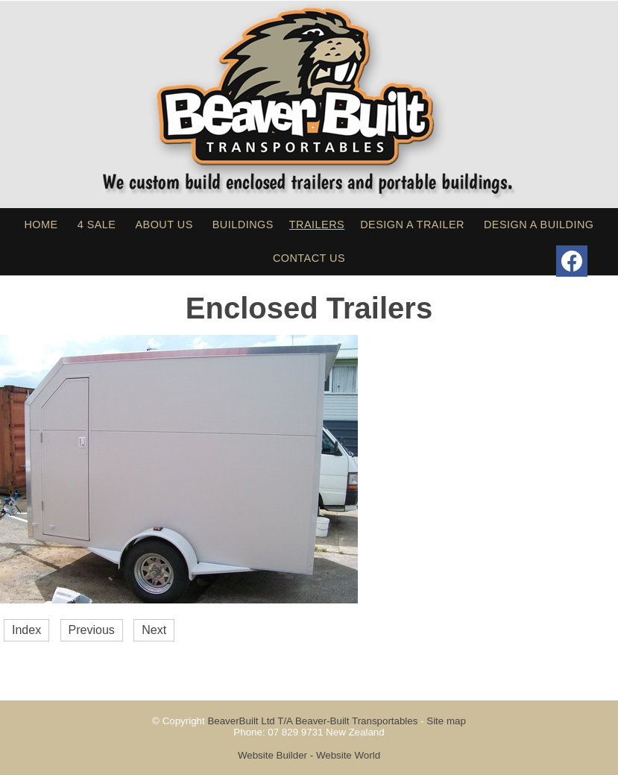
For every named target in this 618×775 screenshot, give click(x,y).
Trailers (316, 224)
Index (26, 630)
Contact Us (309, 258)
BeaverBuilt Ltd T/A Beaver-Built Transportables (312, 721)
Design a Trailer (412, 224)
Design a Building (539, 224)
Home (40, 224)
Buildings (243, 224)
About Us (163, 224)
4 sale (97, 224)
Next (154, 630)
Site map (446, 721)
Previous (92, 630)
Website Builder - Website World (309, 755)
